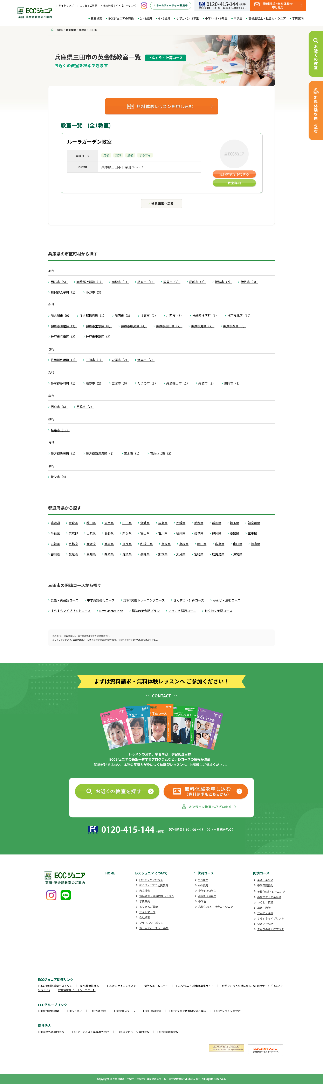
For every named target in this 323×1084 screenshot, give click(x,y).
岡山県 (201, 544)
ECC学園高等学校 (167, 1032)
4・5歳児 (164, 18)
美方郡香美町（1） (64, 453)
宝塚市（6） (120, 383)
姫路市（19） (60, 430)
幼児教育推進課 (89, 986)
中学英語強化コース (101, 600)
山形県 (127, 523)
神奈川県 (254, 523)
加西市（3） (123, 315)
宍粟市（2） (120, 360)
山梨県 (91, 533)
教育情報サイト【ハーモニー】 (120, 5)
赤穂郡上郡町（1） (89, 282)
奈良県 (127, 544)
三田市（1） (94, 360)
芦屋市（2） (171, 282)
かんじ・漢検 (265, 913)
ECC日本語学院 (152, 1011)
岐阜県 (198, 533)
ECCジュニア (74, 1011)
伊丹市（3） (249, 282)
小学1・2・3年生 (187, 18)
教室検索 (96, 18)
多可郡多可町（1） (64, 383)
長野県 (109, 533)
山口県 (237, 544)
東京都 (73, 533)
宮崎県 (198, 554)
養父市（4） (59, 476)
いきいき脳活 (265, 924)
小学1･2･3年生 (207, 891)
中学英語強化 (265, 885)
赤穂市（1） (120, 282)
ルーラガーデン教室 (89, 141)
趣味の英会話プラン (146, 610)
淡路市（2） (223, 282)
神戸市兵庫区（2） (64, 336)
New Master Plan (111, 610)
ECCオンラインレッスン (121, 986)
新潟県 (127, 533)
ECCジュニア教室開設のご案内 (187, 1011)
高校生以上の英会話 (269, 897)
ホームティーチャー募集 (154, 928)
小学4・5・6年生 (216, 18)
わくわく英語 (265, 902)
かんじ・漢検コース (226, 600)
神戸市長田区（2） (169, 326)
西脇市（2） (85, 406)
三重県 (252, 533)
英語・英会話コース (64, 600)
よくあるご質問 (88, 5)
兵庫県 (109, 544)
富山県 (145, 533)
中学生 (238, 18)
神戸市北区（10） (239, 315)
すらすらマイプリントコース (71, 610)
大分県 (180, 554)
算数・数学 (264, 908)
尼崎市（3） (197, 282)
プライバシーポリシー (152, 923)
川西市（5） (174, 315)
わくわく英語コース (218, 610)
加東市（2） (149, 315)
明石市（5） (59, 282)
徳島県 (255, 544)
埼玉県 (234, 523)
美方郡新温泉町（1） (100, 453)
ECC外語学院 (98, 1011)
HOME (110, 873)
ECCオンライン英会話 (227, 1011)
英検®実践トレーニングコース (144, 600)
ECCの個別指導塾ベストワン (55, 986)
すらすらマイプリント (270, 918)
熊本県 (162, 554)
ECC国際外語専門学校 (51, 1032)
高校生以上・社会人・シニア (267, 18)
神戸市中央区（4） (134, 326)
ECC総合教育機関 (48, 1011)
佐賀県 (127, 554)
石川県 (162, 533)
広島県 (219, 544)
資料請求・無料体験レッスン (156, 896)
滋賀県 (55, 544)
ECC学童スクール (124, 1011)
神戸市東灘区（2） (99, 336)
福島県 (162, 523)
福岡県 (109, 554)
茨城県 (180, 523)
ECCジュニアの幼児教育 (153, 885)
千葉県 (55, 533)
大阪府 (91, 544)
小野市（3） (94, 292)
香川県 (55, 554)
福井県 (180, 533)
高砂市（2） (94, 383)
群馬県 (216, 523)
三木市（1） (132, 453)
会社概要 (144, 917)
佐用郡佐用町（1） (64, 360)
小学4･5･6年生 (207, 896)
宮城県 (145, 523)
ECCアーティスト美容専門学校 (91, 1032)
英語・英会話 (265, 880)
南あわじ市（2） (161, 453)
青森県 (73, 523)
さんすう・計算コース (188, 600)
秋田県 (91, 523)
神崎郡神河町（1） (205, 315)
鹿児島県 (218, 554)
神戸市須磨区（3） (64, 326)
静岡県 (216, 533)
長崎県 (145, 554)
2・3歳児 (146, 18)
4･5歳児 (203, 885)
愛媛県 (73, 554)
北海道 (55, 523)
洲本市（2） (145, 360)
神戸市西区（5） (234, 326)
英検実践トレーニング (271, 892)
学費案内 (298, 18)
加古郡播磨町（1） (93, 315)
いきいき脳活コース (182, 610)
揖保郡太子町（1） (64, 292)
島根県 (183, 544)
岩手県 (109, 523)
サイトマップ (66, 5)
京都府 (73, 544)
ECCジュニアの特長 (121, 18)
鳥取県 (166, 544)
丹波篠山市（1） (178, 383)
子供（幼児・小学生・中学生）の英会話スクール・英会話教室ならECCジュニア (156, 1079)
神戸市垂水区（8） (99, 326)
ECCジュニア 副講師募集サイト (195, 986)
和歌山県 (146, 544)
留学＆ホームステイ (156, 986)
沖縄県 (237, 554)
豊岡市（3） (232, 383)
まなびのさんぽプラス (270, 929)
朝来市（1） (145, 282)
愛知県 (234, 533)
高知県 (91, 554)
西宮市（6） (59, 406)
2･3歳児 (203, 880)
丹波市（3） (206, 383)
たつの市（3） (147, 383)
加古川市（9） (61, 315)
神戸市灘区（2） (202, 326)
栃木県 (198, 523)
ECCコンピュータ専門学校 (133, 1032)
